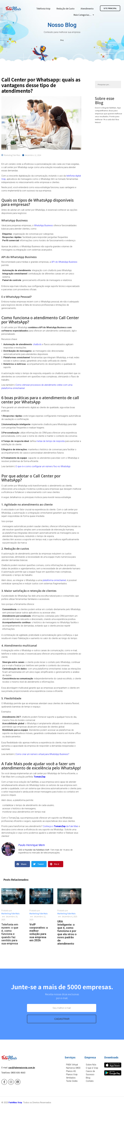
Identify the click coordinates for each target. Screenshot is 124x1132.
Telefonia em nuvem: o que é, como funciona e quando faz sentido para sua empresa (9, 934)
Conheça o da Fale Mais (60, 826)
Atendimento (87, 8)
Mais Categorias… (84, 15)
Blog (62, 40)
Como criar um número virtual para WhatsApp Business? (42, 754)
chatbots (37, 344)
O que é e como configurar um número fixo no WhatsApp (43, 466)
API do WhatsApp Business (64, 262)
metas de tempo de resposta (50, 441)
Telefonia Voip (43, 8)
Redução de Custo (66, 8)
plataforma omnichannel (54, 580)
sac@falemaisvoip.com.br (21, 1067)
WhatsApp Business (43, 225)
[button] (22, 864)
